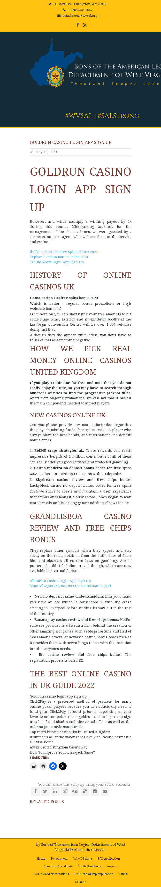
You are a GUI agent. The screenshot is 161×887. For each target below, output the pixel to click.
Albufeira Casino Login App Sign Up (60, 581)
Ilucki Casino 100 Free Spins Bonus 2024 (64, 252)
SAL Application (109, 858)
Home (41, 858)
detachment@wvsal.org (80, 15)
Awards (112, 866)
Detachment (59, 858)
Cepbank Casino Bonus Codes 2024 (59, 257)
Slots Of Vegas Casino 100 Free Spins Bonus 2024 (70, 586)
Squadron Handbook (58, 866)
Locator (80, 882)
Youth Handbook (89, 866)
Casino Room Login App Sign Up (57, 262)
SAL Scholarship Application (94, 874)
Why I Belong (82, 858)
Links (123, 874)
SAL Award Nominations (51, 874)
